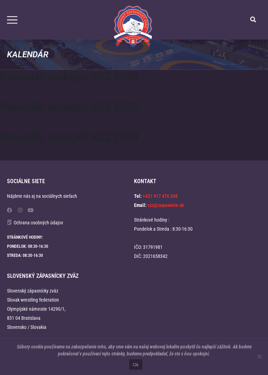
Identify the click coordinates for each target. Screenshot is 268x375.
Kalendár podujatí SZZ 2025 (69, 106)
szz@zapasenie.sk (166, 205)
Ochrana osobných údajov (38, 222)
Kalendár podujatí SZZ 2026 (69, 76)
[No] (259, 356)
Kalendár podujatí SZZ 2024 (69, 137)
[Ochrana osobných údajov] (9, 222)
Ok (136, 364)
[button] (253, 19)
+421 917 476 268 (160, 196)
